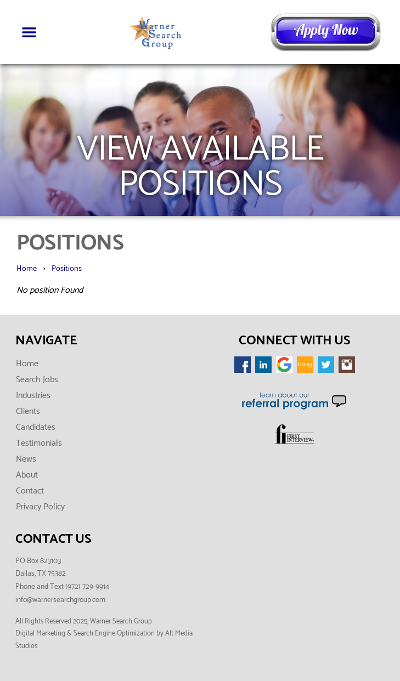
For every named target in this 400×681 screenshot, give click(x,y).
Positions (67, 268)
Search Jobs (37, 379)
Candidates (35, 427)
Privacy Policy (40, 507)
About (27, 475)
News (26, 459)
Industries (33, 395)
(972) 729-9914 (87, 587)
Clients (28, 411)
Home (26, 268)
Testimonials (39, 443)
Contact (30, 491)
